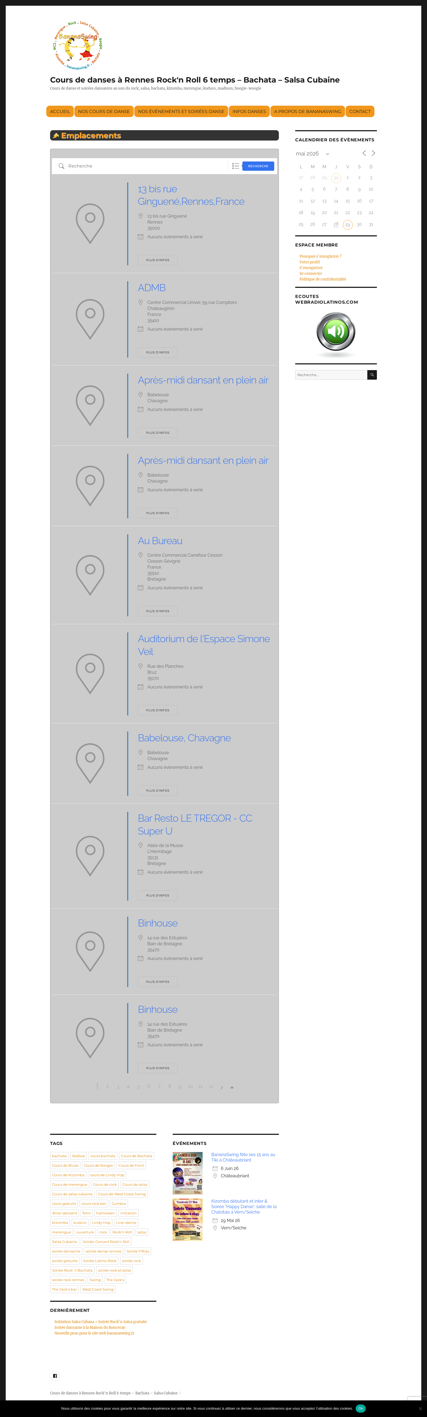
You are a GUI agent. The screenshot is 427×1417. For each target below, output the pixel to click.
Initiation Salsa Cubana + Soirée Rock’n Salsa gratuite (100, 1322)
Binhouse (157, 923)
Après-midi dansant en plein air (203, 380)
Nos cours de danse (104, 111)
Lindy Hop (101, 1222)
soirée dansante (66, 1251)
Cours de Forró (131, 1165)
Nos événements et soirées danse (181, 111)
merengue (61, 1232)
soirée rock (131, 1260)
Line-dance (126, 1222)
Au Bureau (160, 540)
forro (87, 1213)
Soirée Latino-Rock (100, 1260)
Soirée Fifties (138, 1251)
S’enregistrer (311, 268)
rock (103, 1232)
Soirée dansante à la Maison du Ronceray (89, 1327)
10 (190, 1086)
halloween (105, 1213)
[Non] (420, 1408)
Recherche (258, 166)
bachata (59, 1156)
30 (336, 177)
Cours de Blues (65, 1165)
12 (211, 1086)
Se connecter (311, 273)
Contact (360, 111)
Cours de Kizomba (68, 1175)
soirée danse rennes (103, 1251)
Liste (235, 166)
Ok (360, 1408)
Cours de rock (105, 1184)
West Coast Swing (98, 1289)
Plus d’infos (157, 260)
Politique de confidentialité (323, 279)
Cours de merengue (69, 1184)
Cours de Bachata (136, 1156)
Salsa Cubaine (64, 1241)
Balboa (78, 1156)
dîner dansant (64, 1213)
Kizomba (60, 1222)
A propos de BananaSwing (307, 111)
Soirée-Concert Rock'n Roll (106, 1241)
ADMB (151, 287)
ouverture (85, 1232)
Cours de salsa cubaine (72, 1194)
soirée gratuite (65, 1260)
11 (201, 1086)
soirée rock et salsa (114, 1270)
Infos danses (249, 111)
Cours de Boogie (98, 1165)
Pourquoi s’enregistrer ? (320, 256)
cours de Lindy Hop (107, 1175)
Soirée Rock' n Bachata (72, 1270)
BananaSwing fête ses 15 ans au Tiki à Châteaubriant (243, 1157)
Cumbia (119, 1203)
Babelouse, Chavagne (184, 737)
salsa (142, 1232)
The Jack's (115, 1280)
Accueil (60, 111)
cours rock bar (93, 1203)
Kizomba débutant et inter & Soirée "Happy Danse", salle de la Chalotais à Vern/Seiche (244, 1207)
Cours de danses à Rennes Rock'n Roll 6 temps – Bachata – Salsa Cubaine (195, 79)
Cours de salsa (134, 1184)
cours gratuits (64, 1203)
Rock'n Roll (122, 1232)
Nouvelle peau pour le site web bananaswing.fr (94, 1333)
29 (347, 224)
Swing (95, 1280)
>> (232, 1087)
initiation (128, 1213)
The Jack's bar (64, 1289)
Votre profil (310, 262)
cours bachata (102, 1156)
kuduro (80, 1222)
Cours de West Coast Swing (122, 1194)
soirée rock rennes (68, 1280)
